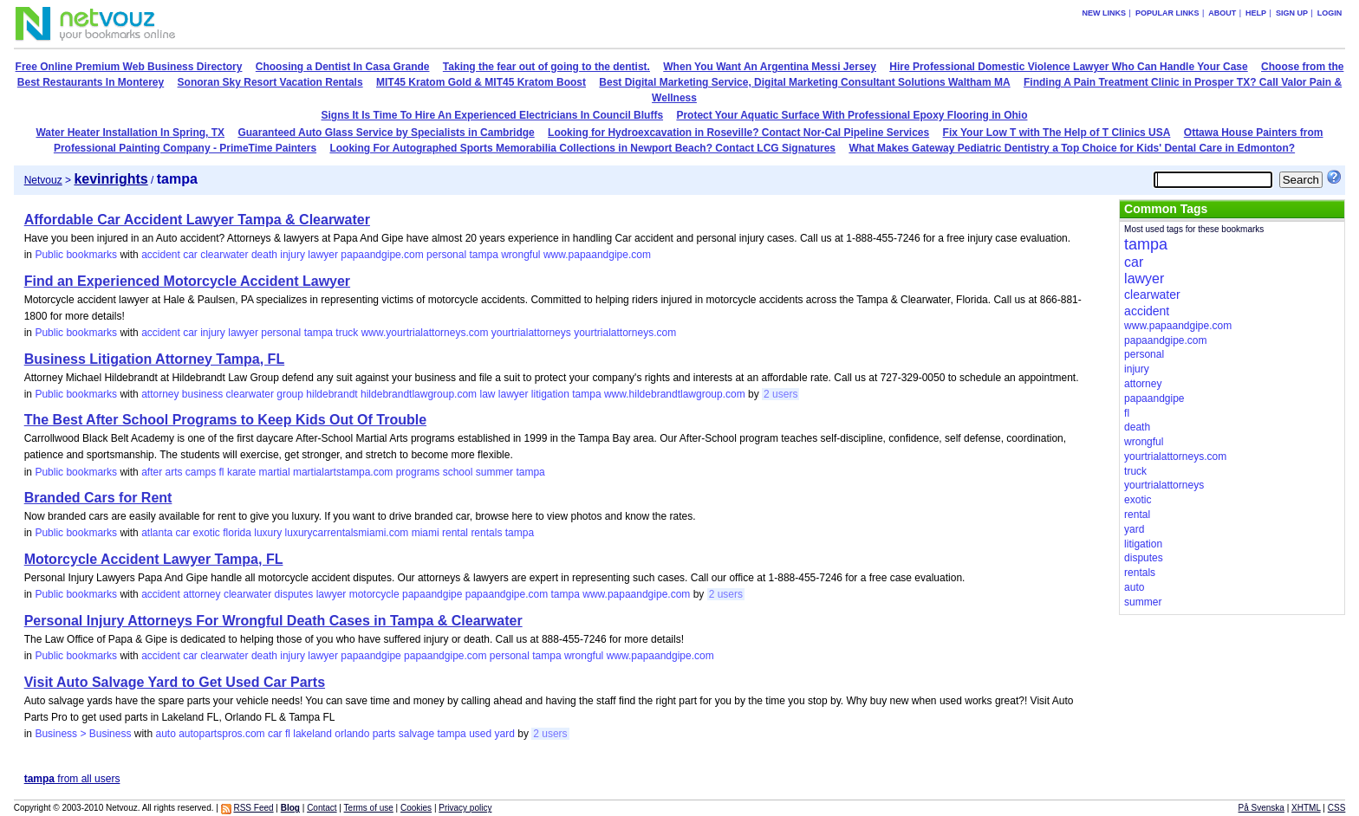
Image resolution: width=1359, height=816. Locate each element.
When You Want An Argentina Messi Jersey (769, 67)
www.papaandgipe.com (597, 255)
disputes (294, 594)
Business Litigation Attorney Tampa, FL (154, 359)
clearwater (224, 255)
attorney (160, 394)
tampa (483, 255)
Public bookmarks (76, 255)
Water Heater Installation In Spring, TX (130, 132)
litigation (550, 394)
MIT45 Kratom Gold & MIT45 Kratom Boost (481, 82)
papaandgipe (432, 594)
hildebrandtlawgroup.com (419, 394)
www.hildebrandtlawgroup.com (674, 394)
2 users (780, 394)
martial (274, 472)
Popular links (1167, 13)
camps (200, 472)
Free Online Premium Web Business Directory (129, 67)
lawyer (323, 255)
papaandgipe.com (382, 255)
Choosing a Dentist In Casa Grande (343, 67)
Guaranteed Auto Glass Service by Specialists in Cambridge (385, 132)
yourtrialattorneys (531, 333)
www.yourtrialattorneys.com (425, 333)
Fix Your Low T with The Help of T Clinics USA (1057, 132)
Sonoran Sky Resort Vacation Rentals (270, 82)
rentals (486, 533)
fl (221, 472)
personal (446, 255)
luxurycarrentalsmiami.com (347, 533)
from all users (72, 779)
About (1222, 13)
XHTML (1306, 808)
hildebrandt (331, 394)
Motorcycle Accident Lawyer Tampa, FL (153, 559)
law (487, 394)
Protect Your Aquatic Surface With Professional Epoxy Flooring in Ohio (851, 115)
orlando (352, 734)
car (190, 255)
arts (173, 472)
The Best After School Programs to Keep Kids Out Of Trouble (225, 419)
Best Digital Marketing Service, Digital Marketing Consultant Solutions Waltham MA (804, 82)
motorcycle (374, 594)
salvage (416, 734)
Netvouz (43, 180)
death (264, 255)
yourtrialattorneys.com (625, 333)
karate (241, 472)
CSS (1337, 808)
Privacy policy (465, 808)
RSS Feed (253, 808)
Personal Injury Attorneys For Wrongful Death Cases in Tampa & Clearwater (273, 620)
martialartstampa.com (343, 472)
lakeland (312, 734)
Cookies (416, 808)
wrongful (520, 255)
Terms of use (368, 808)
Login (1330, 13)
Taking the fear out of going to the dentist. (546, 67)
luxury (268, 533)
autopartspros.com (221, 734)
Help (1255, 13)
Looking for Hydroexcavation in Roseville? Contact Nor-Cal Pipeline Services (738, 132)
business (202, 394)
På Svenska (1261, 808)
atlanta (156, 533)
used (480, 734)
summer (494, 472)
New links (1105, 13)
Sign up (1292, 13)
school (458, 472)
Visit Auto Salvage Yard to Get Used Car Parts (174, 682)
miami (425, 533)
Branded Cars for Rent (98, 497)
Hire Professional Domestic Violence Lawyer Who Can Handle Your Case (1068, 67)
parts (384, 734)
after (151, 472)
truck (346, 333)
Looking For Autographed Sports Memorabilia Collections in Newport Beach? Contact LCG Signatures (582, 148)
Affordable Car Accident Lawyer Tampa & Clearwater (197, 219)
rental (455, 533)
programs (418, 472)
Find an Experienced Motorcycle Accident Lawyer (187, 281)
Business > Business (83, 734)
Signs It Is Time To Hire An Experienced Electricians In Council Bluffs (493, 115)
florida (237, 533)
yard (505, 734)
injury (292, 255)
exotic (206, 533)
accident (160, 255)
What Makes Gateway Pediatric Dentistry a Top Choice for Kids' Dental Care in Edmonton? (1072, 148)
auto (165, 734)
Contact (321, 808)
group (289, 394)
